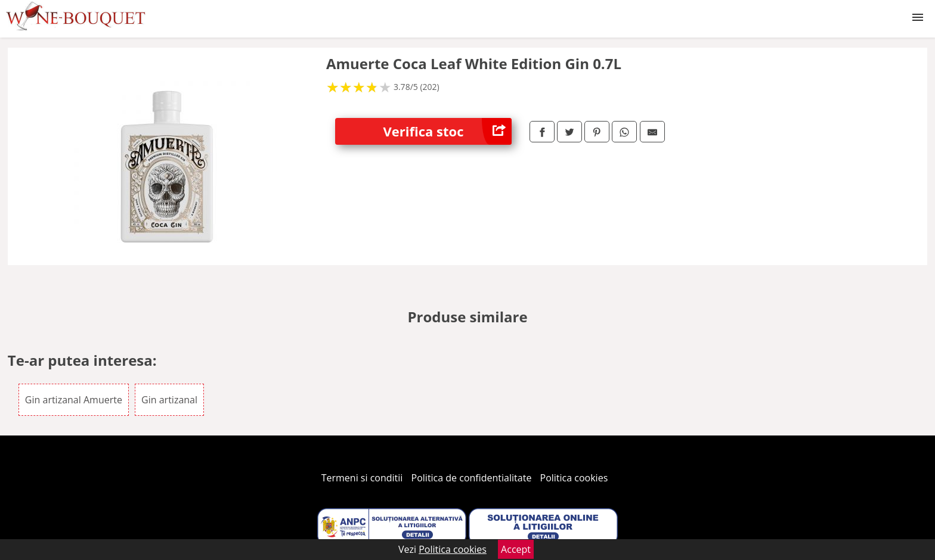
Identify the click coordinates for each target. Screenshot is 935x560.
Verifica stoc (447, 131)
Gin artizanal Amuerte (73, 399)
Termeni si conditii (362, 477)
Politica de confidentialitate (471, 477)
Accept (516, 549)
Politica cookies (574, 477)
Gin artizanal (169, 399)
